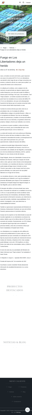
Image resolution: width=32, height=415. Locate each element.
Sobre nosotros (17, 396)
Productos (24, 387)
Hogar (5, 48)
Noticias (12, 48)
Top (27, 410)
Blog (24, 392)
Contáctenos (17, 401)
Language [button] (28, 2)
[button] (20, 3)
